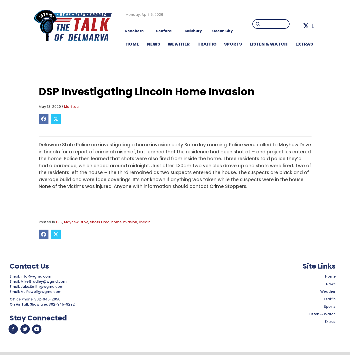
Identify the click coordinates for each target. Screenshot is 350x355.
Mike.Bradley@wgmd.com (43, 281)
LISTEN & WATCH (269, 44)
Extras (330, 321)
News (331, 283)
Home (330, 276)
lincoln (145, 222)
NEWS (153, 44)
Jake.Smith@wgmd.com (42, 286)
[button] (306, 26)
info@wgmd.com (36, 276)
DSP (59, 222)
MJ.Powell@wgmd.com (42, 291)
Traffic (330, 299)
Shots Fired (100, 222)
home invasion (124, 222)
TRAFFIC (207, 44)
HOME (132, 44)
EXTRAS (304, 44)
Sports (233, 44)
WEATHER (179, 44)
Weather (328, 291)
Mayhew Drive (76, 222)
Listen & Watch (322, 314)
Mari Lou (71, 106)
